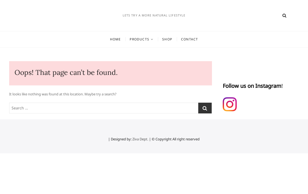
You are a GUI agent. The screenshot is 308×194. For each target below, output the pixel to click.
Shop (167, 39)
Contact (189, 39)
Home (115, 39)
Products (139, 39)
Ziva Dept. (140, 139)
